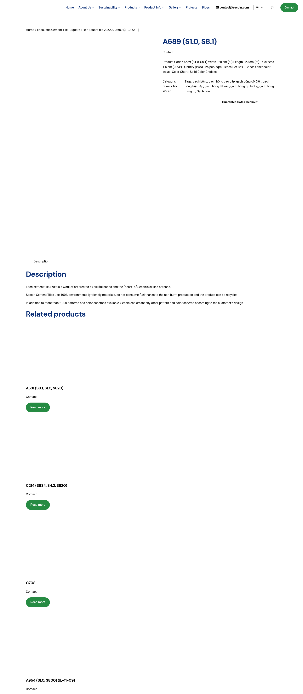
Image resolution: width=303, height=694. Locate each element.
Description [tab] (41, 128)
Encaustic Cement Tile (52, 30)
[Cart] (272, 7)
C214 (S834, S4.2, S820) (46, 352)
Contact (289, 7)
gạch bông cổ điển (248, 81)
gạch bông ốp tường (244, 86)
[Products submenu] (139, 8)
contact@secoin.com (234, 7)
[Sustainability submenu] (119, 8)
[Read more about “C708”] (38, 469)
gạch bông (200, 81)
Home (70, 7)
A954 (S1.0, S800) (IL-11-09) (50, 547)
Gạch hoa (203, 91)
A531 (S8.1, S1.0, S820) (44, 255)
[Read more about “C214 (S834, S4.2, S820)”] (38, 372)
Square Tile (78, 30)
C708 (31, 450)
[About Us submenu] (93, 8)
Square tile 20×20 (101, 30)
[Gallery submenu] (180, 8)
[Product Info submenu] (163, 8)
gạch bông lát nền (217, 86)
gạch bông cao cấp (222, 81)
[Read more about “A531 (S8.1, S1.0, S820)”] (38, 274)
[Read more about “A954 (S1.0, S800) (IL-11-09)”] (38, 567)
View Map (101, 642)
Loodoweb (160, 684)
